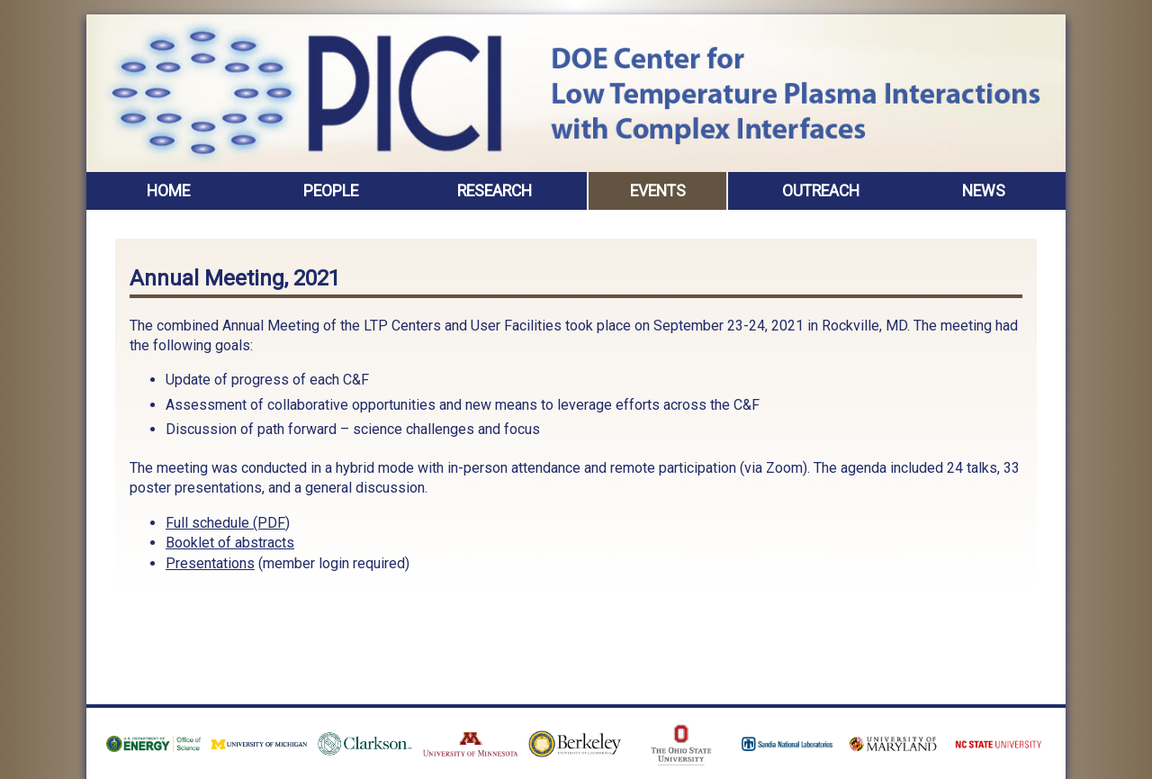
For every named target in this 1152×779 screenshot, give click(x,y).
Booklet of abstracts (230, 542)
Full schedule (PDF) (228, 522)
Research (494, 191)
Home (168, 191)
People (330, 191)
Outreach (821, 191)
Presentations (210, 563)
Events (658, 191)
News (983, 191)
